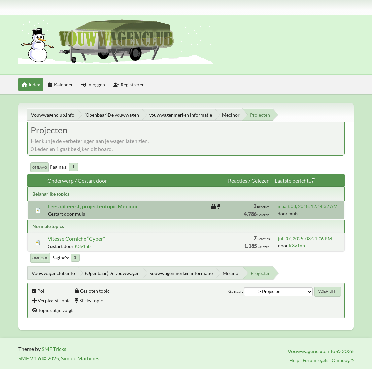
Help (294, 360)
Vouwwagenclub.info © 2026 (321, 351)
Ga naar (235, 291)
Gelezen (260, 180)
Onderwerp (60, 180)
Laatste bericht (295, 180)
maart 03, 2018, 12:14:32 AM (308, 206)
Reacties (237, 180)
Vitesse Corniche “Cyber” (76, 238)
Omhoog (40, 258)
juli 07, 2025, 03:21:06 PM (305, 238)
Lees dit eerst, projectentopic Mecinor (93, 206)
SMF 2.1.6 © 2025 (38, 358)
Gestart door (92, 180)
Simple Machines (80, 358)
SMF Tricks (54, 349)
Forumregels (315, 360)
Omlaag (39, 167)
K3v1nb (83, 246)
